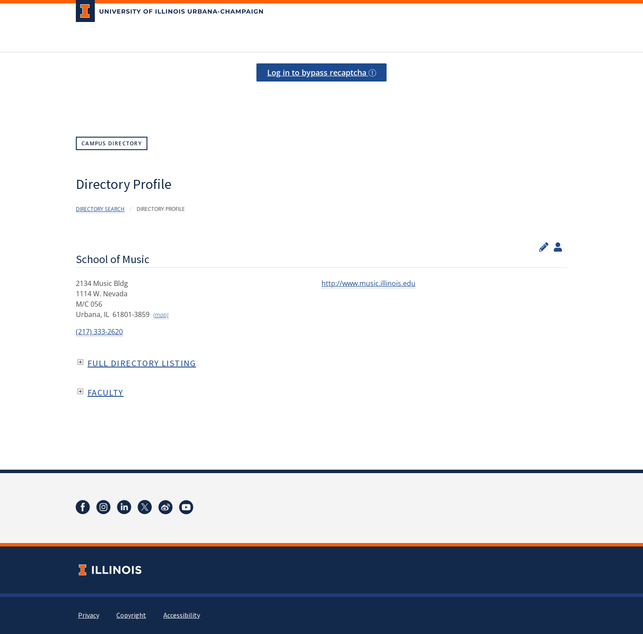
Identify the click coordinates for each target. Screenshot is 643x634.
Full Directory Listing (141, 363)
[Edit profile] (544, 247)
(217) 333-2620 (99, 331)
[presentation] (321, 96)
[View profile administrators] (558, 247)
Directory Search (100, 209)
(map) (161, 315)
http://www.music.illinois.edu (368, 283)
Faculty (105, 392)
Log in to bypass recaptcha (321, 72)
